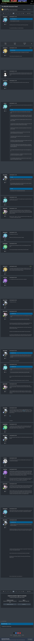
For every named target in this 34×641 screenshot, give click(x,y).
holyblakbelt (5, 243)
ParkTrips (5, 277)
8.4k (5, 285)
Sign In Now (24, 604)
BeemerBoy (5, 174)
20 (16, 13)
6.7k (5, 182)
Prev (3, 13)
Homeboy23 (5, 16)
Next (23, 13)
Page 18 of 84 (29, 13)
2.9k (5, 55)
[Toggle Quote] (10, 50)
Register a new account (10, 604)
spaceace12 (5, 47)
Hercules (5, 458)
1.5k (5, 24)
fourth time (24, 410)
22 (19, 13)
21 (18, 13)
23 (21, 13)
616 (5, 216)
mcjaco (5, 103)
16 (10, 13)
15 (8, 13)
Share (24, 9)
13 (5, 13)
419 (5, 251)
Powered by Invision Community (17, 636)
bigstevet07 (5, 208)
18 (13, 13)
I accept (30, 639)
